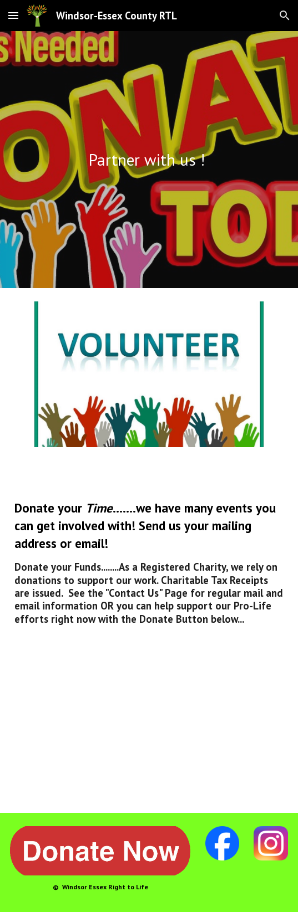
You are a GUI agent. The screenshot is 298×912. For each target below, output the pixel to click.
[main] (149, 159)
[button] (13, 15)
